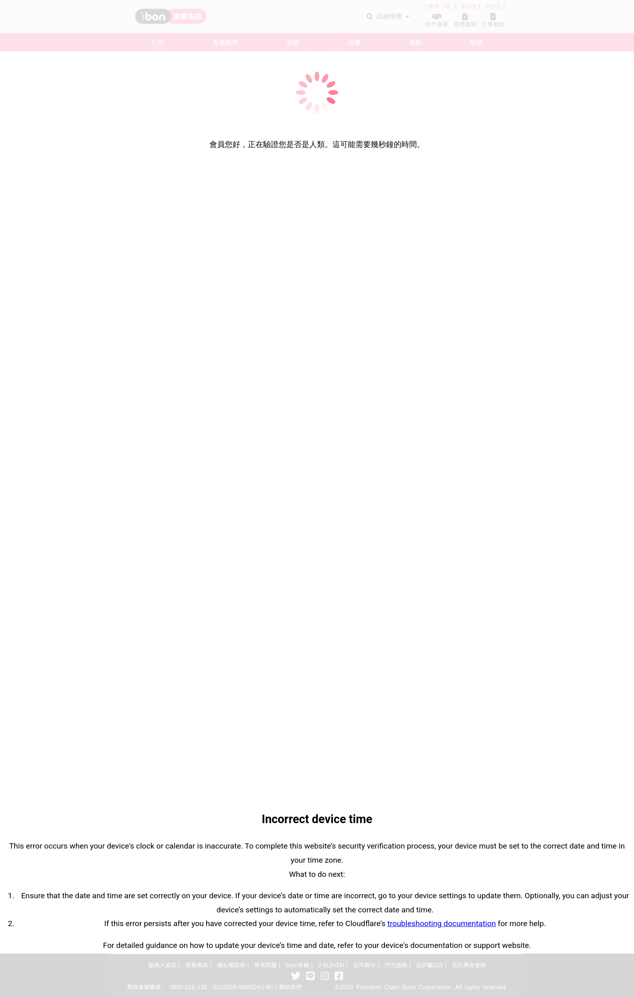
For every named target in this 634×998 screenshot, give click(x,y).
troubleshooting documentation (441, 923)
